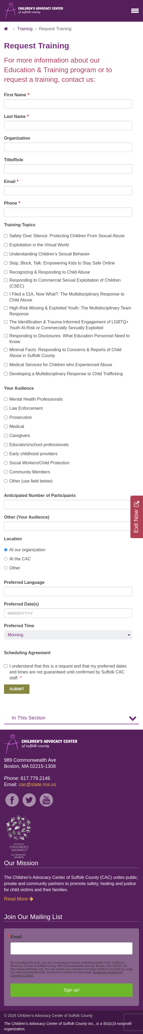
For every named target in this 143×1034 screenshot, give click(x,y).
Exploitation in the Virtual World (36, 245)
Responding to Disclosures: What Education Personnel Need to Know (67, 339)
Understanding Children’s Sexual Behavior (47, 254)
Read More (16, 899)
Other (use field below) (28, 481)
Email (10, 181)
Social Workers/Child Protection (37, 463)
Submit (16, 689)
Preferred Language (24, 582)
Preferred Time (19, 625)
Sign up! (72, 990)
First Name (15, 95)
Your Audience (19, 388)
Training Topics (19, 225)
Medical (14, 426)
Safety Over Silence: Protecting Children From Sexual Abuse (64, 235)
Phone (10, 203)
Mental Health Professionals (33, 399)
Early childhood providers (31, 453)
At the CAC (17, 559)
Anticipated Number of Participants (40, 495)
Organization (17, 138)
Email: (30, 784)
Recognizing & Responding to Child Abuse (47, 272)
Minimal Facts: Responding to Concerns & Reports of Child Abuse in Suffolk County (62, 352)
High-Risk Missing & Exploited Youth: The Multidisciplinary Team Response (67, 311)
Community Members (27, 472)
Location (13, 539)
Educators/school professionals (36, 444)
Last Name (15, 116)
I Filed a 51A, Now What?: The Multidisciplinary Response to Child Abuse (64, 297)
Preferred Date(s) (21, 604)
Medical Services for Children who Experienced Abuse (58, 364)
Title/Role (13, 160)
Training (24, 28)
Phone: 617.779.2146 (27, 778)
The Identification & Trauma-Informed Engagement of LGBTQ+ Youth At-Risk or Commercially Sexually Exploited (66, 325)
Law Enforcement (23, 408)
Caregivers (17, 435)
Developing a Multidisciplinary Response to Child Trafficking (63, 374)
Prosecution (18, 417)
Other (12, 568)
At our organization (24, 549)
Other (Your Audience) (26, 517)
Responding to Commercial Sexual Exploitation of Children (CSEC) (62, 283)
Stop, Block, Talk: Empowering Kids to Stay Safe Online (59, 263)
